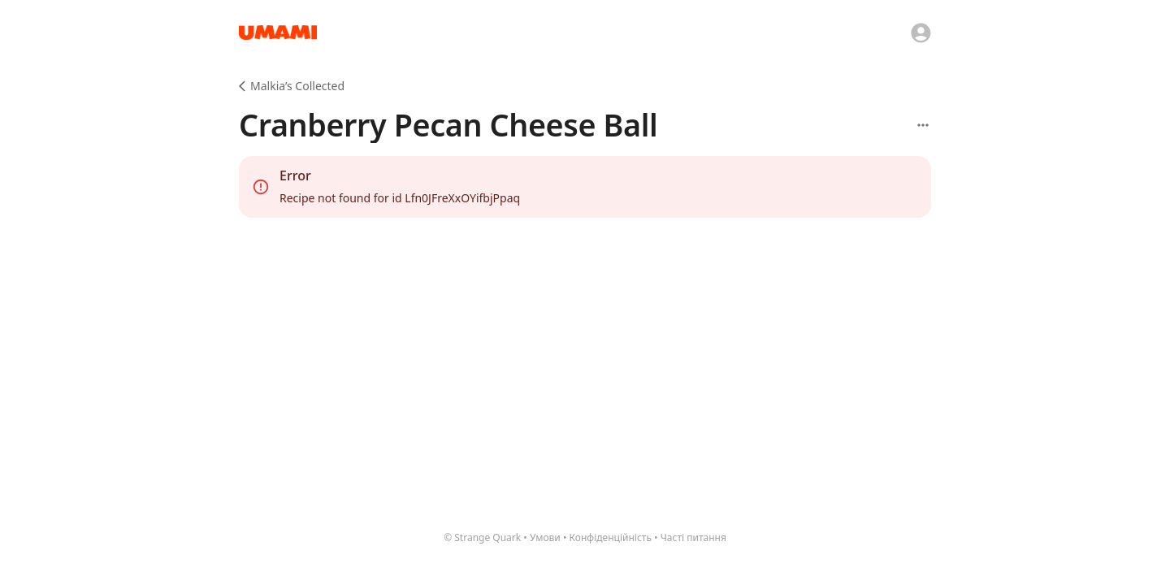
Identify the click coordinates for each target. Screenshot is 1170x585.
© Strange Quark (482, 537)
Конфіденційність (611, 537)
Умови (545, 537)
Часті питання (693, 537)
